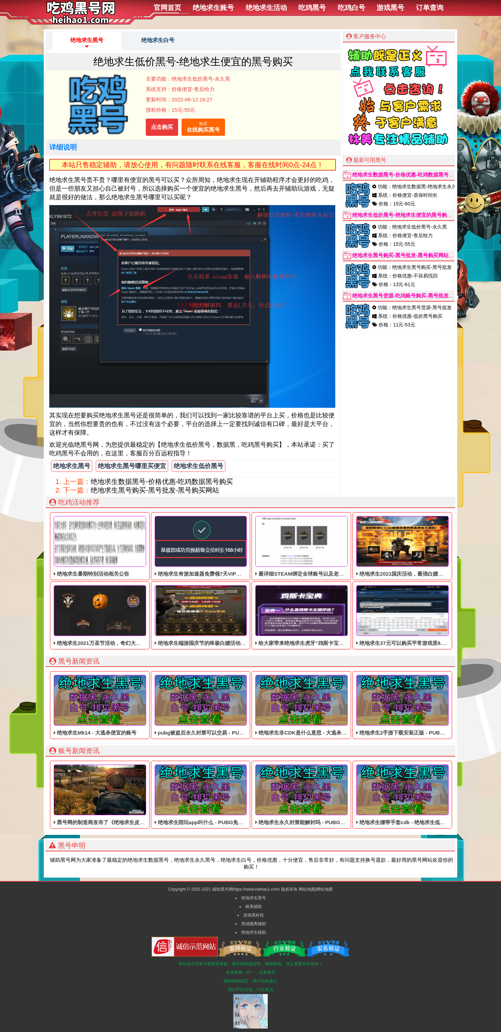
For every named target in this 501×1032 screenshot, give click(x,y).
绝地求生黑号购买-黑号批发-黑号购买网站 (155, 490)
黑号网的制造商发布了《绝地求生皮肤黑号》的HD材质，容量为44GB (135, 795)
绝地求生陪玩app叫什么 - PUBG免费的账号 (207, 795)
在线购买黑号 (203, 126)
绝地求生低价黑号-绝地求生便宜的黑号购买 (402, 215)
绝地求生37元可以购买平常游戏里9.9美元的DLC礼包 (418, 615)
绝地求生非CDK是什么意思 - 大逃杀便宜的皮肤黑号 (316, 705)
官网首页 (167, 7)
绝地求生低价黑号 (198, 466)
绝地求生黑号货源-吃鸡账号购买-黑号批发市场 (405, 296)
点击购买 (162, 127)
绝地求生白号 (157, 40)
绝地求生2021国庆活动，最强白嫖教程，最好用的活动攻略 (425, 546)
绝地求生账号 (213, 7)
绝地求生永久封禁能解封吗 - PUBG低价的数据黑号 (315, 795)
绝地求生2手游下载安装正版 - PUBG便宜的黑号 (413, 705)
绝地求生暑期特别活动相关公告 (100, 546)
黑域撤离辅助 (253, 923)
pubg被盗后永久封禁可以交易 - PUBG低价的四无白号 (219, 705)
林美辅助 (253, 906)
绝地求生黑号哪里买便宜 (132, 466)
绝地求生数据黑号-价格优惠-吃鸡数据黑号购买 (162, 481)
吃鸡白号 (351, 7)
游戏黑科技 (253, 915)
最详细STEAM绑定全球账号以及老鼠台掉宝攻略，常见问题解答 (330, 546)
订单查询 (429, 7)
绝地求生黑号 (86, 43)
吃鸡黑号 (312, 7)
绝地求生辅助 (253, 932)
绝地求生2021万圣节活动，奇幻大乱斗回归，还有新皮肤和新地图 (131, 615)
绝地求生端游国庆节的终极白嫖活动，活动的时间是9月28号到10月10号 (239, 615)
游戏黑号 (390, 7)
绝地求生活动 (266, 7)
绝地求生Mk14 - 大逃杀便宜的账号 (100, 705)
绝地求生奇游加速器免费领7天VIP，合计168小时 (213, 546)
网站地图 (307, 889)
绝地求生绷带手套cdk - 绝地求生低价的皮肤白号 (413, 795)
